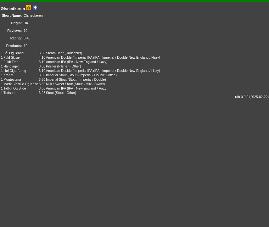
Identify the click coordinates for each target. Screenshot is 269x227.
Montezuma (12, 79)
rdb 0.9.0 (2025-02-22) (252, 97)
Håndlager (11, 66)
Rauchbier (73, 53)
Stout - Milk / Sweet (89, 84)
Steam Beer (55, 53)
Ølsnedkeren (13, 8)
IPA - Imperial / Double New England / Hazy (126, 57)
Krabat (8, 75)
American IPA (56, 62)
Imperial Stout (56, 75)
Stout (50, 93)
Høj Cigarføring (14, 71)
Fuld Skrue (11, 57)
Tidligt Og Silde (14, 88)
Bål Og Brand (13, 53)
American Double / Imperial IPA (69, 57)
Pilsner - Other (69, 66)
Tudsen (8, 93)
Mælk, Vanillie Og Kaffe (20, 84)
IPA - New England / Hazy (87, 62)
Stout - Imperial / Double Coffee (92, 75)
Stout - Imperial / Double (87, 79)
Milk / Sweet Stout (59, 84)
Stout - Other (65, 93)
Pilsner (51, 66)
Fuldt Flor (10, 62)
